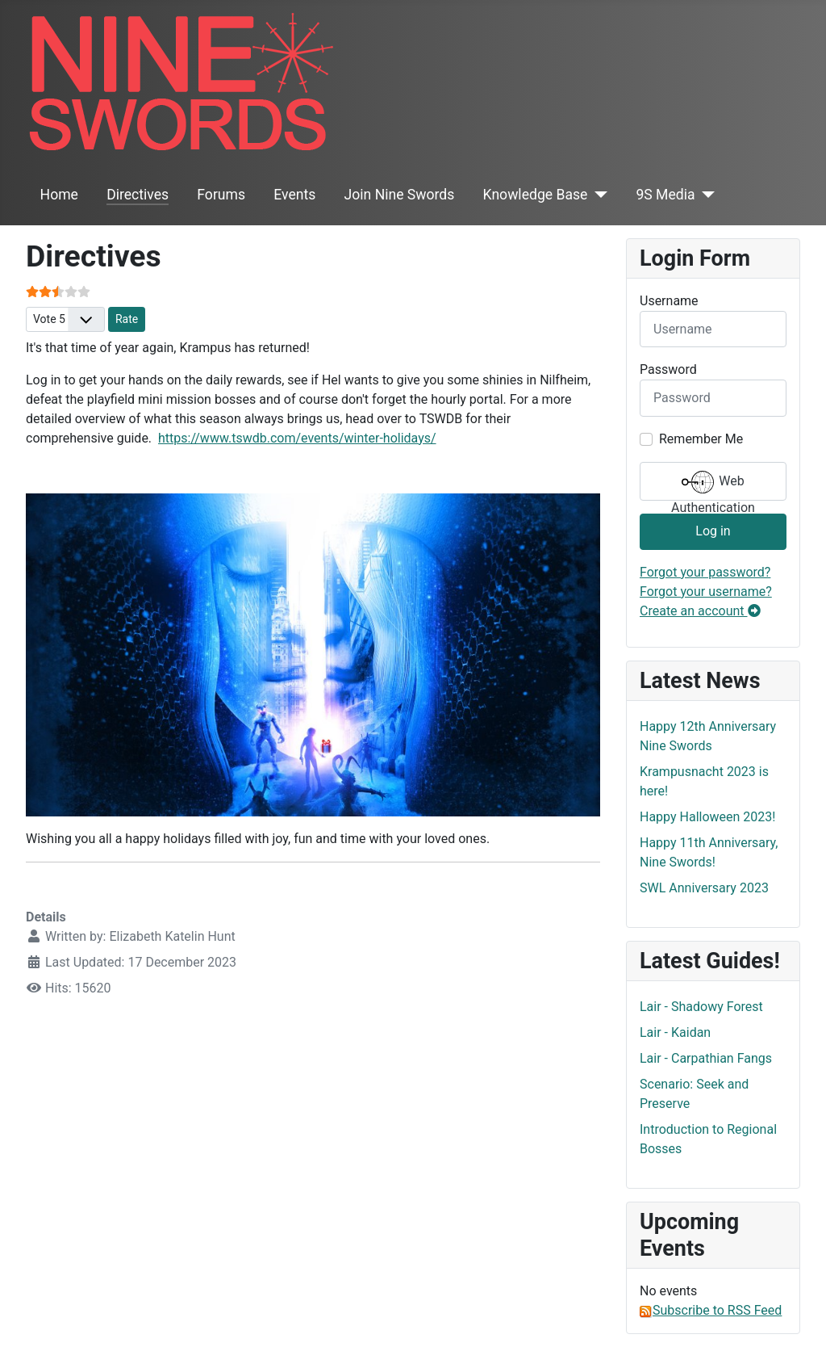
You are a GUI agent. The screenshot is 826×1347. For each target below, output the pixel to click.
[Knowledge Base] (597, 194)
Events (294, 195)
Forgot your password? (705, 572)
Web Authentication (713, 483)
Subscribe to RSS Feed (711, 1310)
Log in (712, 531)
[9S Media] (705, 194)
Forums (221, 195)
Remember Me (701, 439)
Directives (137, 195)
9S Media (665, 195)
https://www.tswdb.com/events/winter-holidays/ (297, 438)
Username (669, 300)
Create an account (700, 611)
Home (59, 195)
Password (668, 369)
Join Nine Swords (399, 195)
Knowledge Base (535, 195)
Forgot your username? (706, 591)
